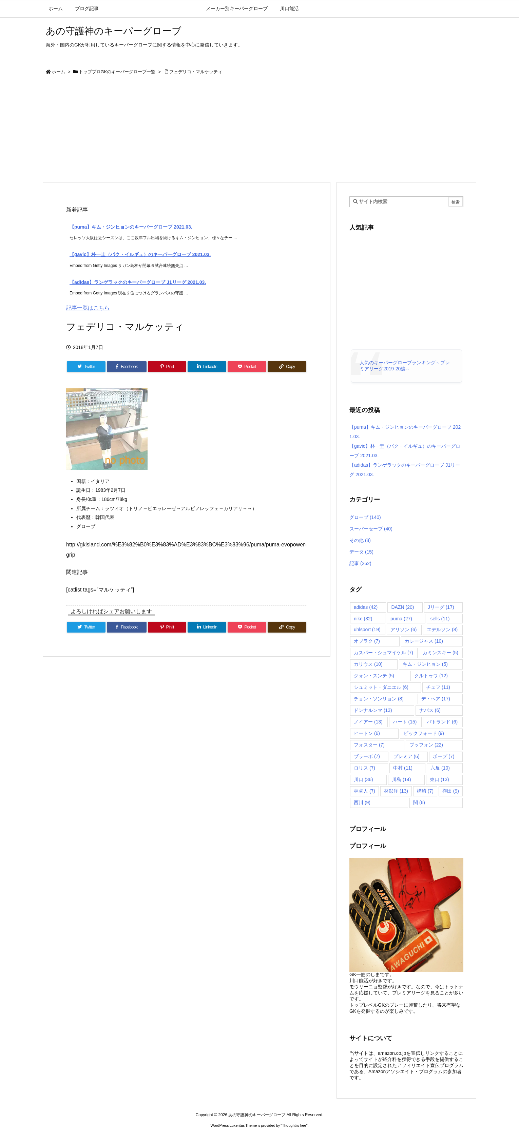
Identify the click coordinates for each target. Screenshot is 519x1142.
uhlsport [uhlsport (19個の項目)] (367, 629)
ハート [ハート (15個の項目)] (405, 721)
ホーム (58, 71)
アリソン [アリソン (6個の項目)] (403, 629)
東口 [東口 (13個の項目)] (439, 779)
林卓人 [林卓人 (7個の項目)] (364, 791)
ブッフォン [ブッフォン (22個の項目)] (426, 745)
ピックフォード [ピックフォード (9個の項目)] (424, 733)
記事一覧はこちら (88, 308)
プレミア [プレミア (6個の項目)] (406, 756)
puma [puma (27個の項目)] (401, 618)
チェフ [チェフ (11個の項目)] (438, 687)
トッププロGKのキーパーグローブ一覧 (117, 71)
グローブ (365, 517)
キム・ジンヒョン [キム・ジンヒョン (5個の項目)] (425, 664)
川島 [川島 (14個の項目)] (401, 779)
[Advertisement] (259, 130)
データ (361, 552)
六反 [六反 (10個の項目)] (440, 768)
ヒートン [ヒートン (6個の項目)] (367, 733)
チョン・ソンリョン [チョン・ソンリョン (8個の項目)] (379, 698)
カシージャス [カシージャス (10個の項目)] (424, 641)
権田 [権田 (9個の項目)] (450, 791)
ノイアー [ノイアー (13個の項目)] (368, 721)
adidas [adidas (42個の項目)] (366, 607)
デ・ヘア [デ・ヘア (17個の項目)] (435, 698)
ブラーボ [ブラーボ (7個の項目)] (367, 756)
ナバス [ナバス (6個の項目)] (430, 710)
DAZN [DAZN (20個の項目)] (402, 607)
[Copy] (287, 366)
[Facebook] (127, 366)
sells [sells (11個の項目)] (440, 618)
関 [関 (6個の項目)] (419, 802)
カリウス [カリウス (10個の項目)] (368, 664)
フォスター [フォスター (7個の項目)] (369, 745)
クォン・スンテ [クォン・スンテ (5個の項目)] (374, 675)
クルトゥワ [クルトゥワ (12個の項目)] (431, 675)
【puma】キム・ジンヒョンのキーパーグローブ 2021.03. (131, 227)
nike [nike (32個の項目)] (363, 618)
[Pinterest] (167, 366)
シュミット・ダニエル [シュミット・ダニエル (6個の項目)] (381, 687)
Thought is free (294, 1125)
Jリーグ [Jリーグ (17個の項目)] (441, 607)
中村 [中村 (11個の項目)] (402, 768)
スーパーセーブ (370, 528)
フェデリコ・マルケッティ (195, 71)
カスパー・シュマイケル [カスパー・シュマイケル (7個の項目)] (383, 652)
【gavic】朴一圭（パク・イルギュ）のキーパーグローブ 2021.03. (140, 254)
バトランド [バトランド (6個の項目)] (442, 721)
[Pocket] (247, 366)
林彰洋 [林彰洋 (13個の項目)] (396, 791)
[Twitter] (86, 366)
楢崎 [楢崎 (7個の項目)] (425, 791)
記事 (360, 563)
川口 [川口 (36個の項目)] (363, 779)
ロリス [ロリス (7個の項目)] (364, 768)
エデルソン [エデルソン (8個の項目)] (442, 629)
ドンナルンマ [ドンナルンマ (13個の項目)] (373, 710)
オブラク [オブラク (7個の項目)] (367, 641)
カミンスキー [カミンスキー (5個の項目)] (440, 652)
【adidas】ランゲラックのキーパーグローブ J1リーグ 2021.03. (138, 282)
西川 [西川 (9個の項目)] (362, 802)
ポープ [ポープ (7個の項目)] (443, 756)
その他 (360, 540)
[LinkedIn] (207, 366)
